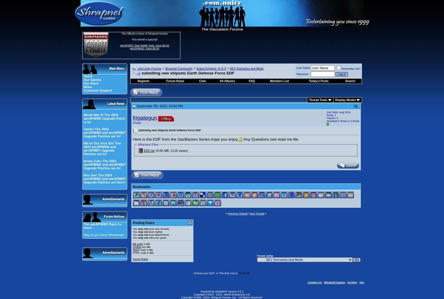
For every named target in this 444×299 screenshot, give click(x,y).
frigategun (145, 118)
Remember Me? (349, 68)
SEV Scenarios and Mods (247, 68)
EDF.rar (149, 150)
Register (143, 81)
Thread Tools (318, 100)
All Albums (227, 81)
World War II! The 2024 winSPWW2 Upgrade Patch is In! (104, 118)
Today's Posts (319, 81)
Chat (202, 81)
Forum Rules (140, 259)
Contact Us (315, 282)
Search (350, 81)
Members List (279, 81)
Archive (352, 282)
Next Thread (256, 213)
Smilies (137, 247)
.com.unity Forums (149, 68)
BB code (138, 244)
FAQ (252, 81)
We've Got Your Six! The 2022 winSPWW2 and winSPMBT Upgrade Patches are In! (102, 149)
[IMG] (136, 249)
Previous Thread (237, 213)
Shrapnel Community (178, 68)
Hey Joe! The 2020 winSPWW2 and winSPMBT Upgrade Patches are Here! (104, 178)
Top (361, 282)
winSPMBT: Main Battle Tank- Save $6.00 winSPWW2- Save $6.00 (144, 47)
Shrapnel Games (334, 282)
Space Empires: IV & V (211, 68)
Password (302, 74)
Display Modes (345, 100)
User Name (303, 67)
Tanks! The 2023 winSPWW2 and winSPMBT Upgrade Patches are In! (104, 132)
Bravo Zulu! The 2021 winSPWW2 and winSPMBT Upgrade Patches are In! (104, 164)
